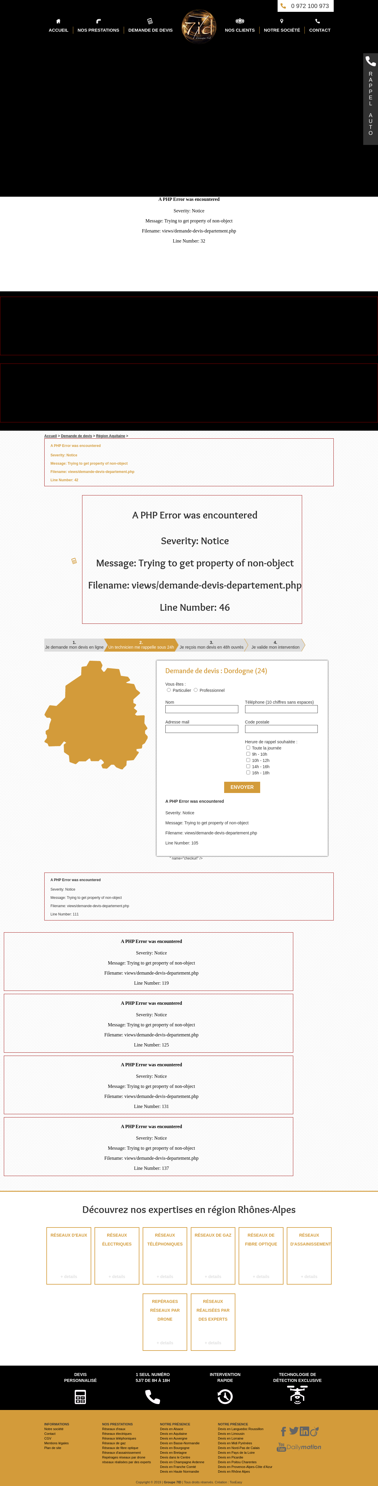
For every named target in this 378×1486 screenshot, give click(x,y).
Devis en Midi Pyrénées (235, 1443)
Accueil (50, 436)
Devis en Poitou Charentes (237, 1462)
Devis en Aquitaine (173, 1433)
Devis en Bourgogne (175, 1448)
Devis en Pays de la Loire (236, 1452)
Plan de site (52, 1448)
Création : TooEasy (228, 1482)
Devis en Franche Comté (178, 1467)
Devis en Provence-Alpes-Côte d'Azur (245, 1467)
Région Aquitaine (110, 436)
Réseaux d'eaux (68, 1257)
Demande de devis (76, 436)
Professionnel (212, 690)
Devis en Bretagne (173, 1452)
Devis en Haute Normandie (179, 1471)
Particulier (182, 690)
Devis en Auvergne (173, 1438)
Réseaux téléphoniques (165, 1257)
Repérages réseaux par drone (165, 1323)
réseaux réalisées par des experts (213, 1323)
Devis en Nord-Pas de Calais (239, 1448)
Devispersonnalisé (80, 1377)
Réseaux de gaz (213, 1257)
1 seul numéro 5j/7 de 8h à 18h (153, 1377)
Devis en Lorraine (230, 1438)
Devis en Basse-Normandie (180, 1443)
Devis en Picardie (230, 1457)
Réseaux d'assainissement (309, 1257)
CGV (47, 1438)
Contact (50, 1433)
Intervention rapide (225, 1377)
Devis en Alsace (171, 1429)
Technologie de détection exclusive (297, 1377)
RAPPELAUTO (371, 103)
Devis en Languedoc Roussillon (240, 1429)
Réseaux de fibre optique (261, 1257)
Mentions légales (56, 1443)
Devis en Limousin (231, 1433)
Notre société (53, 1429)
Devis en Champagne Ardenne (182, 1462)
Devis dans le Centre (175, 1457)
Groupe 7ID (172, 1482)
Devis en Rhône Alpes (234, 1471)
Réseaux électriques (117, 1257)
